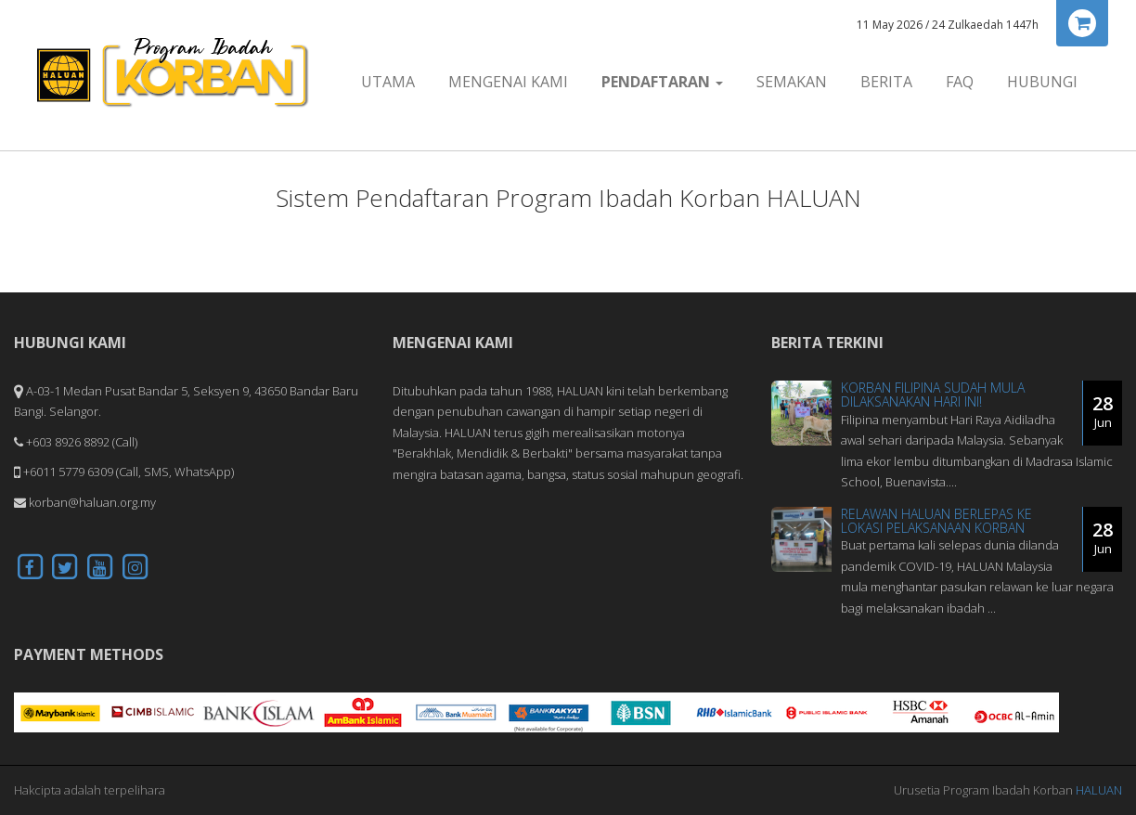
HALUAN (1099, 790)
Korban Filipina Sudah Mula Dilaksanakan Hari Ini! (933, 394)
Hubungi (1042, 81)
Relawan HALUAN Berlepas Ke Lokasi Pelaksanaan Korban (936, 521)
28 (1102, 411)
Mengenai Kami (508, 81)
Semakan (791, 81)
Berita (886, 81)
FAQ (960, 81)
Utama (388, 81)
